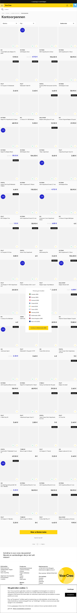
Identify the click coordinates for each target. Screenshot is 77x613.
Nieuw (21, 577)
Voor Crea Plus (5, 572)
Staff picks (23, 579)
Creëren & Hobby (24, 569)
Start (3, 13)
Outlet (21, 576)
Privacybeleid (4, 577)
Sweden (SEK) (33, 294)
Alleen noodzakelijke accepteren (22, 608)
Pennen (7, 13)
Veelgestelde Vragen (7, 569)
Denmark (41, 581)
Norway (41, 580)
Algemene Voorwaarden (7, 576)
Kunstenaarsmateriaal (26, 568)
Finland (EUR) (33, 303)
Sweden (41, 578)
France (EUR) (33, 309)
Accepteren (70, 594)
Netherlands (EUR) (35, 315)
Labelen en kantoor (15, 13)
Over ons (3, 571)
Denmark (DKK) (34, 300)
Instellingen (70, 589)
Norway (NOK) (33, 297)
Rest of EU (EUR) (34, 321)
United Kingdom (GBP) (36, 318)
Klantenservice (5, 568)
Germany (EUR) (34, 312)
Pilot (21, 584)
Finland (41, 583)
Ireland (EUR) (33, 306)
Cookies (3, 579)
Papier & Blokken (24, 573)
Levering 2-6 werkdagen (38, 1)
